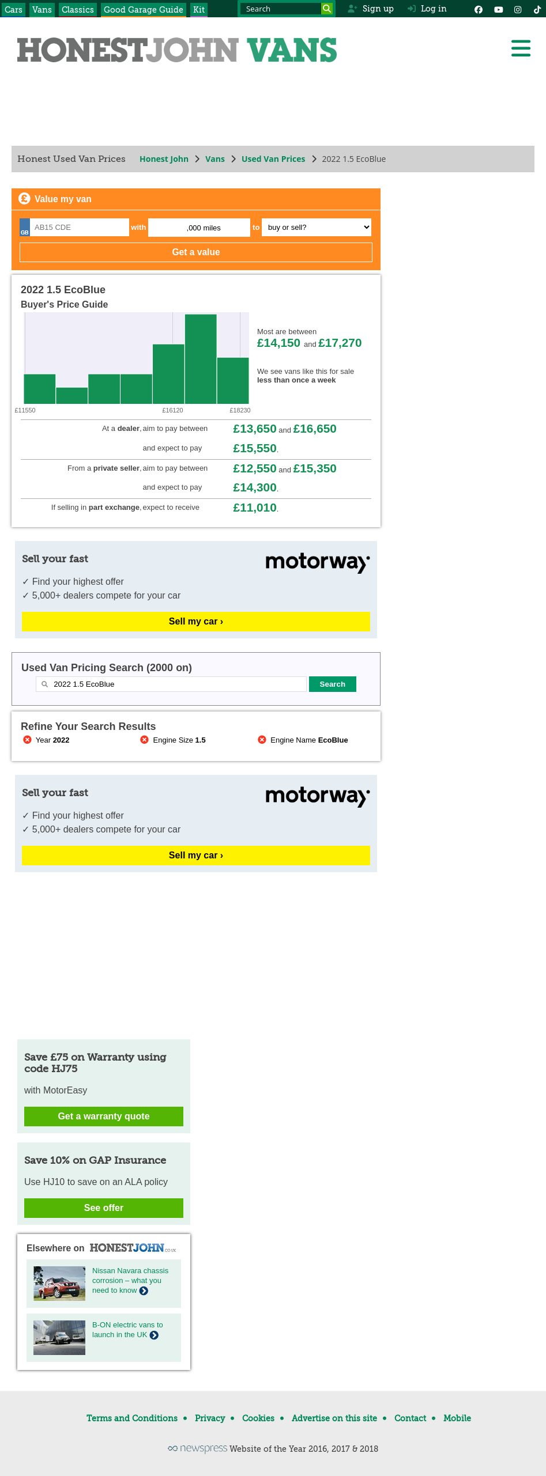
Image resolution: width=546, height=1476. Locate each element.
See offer (103, 1208)
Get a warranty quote (103, 1116)
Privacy (210, 1418)
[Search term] (287, 8)
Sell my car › (196, 621)
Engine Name (301, 740)
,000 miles (204, 228)
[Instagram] (517, 8)
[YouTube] (498, 8)
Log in (427, 8)
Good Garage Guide (143, 9)
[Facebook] (478, 8)
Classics (78, 9)
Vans (42, 9)
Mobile (457, 1418)
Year (45, 740)
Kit (199, 9)
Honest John (164, 158)
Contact (410, 1418)
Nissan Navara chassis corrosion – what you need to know (130, 1280)
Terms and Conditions (132, 1418)
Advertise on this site (334, 1418)
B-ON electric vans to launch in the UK (127, 1329)
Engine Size (172, 740)
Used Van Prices (274, 158)
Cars (13, 9)
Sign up (370, 8)
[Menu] (521, 48)
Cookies (258, 1418)
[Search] (327, 8)
